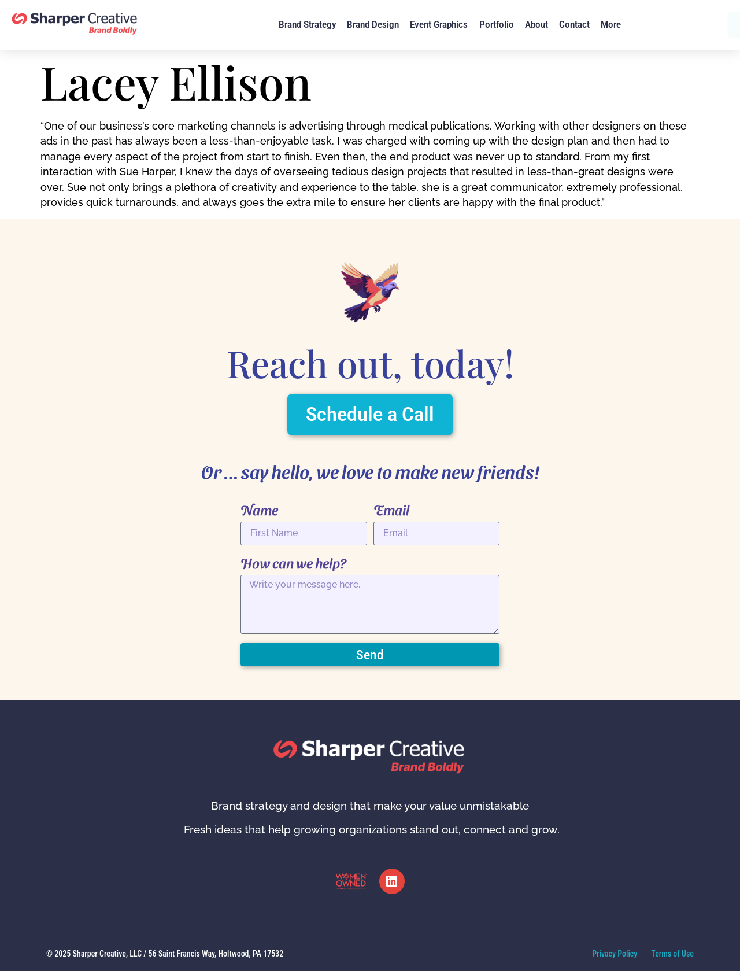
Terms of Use (672, 953)
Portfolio (496, 24)
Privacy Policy (614, 953)
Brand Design (373, 24)
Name (259, 509)
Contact (574, 24)
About (536, 24)
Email (391, 509)
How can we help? (293, 563)
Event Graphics (439, 24)
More (611, 24)
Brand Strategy (307, 24)
